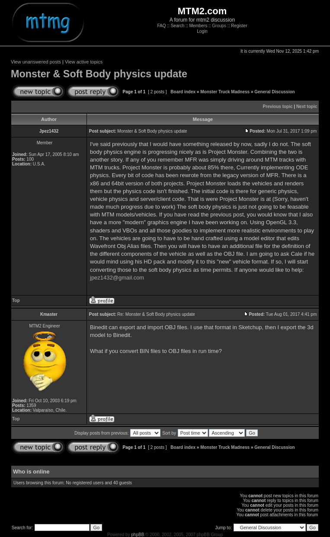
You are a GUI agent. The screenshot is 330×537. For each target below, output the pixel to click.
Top (16, 300)
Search (178, 25)
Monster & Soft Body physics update (99, 73)
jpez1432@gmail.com (117, 277)
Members (198, 25)
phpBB (137, 534)
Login (202, 31)
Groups (219, 25)
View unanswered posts (36, 61)
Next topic (306, 106)
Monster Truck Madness (225, 91)
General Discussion (274, 91)
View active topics (84, 61)
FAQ (161, 25)
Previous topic (278, 106)
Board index (182, 91)
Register (239, 25)
